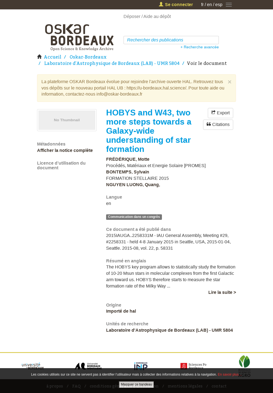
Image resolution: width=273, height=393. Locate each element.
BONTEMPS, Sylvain (127, 172)
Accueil (52, 57)
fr (202, 4)
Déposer (132, 16)
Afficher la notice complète (65, 150)
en (209, 4)
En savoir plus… (230, 374)
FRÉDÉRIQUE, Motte (127, 159)
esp (218, 4)
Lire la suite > (222, 292)
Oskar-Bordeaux (88, 57)
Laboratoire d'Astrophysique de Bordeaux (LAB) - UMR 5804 (112, 63)
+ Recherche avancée (199, 47)
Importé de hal (121, 311)
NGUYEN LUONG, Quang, (133, 184)
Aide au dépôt (157, 16)
